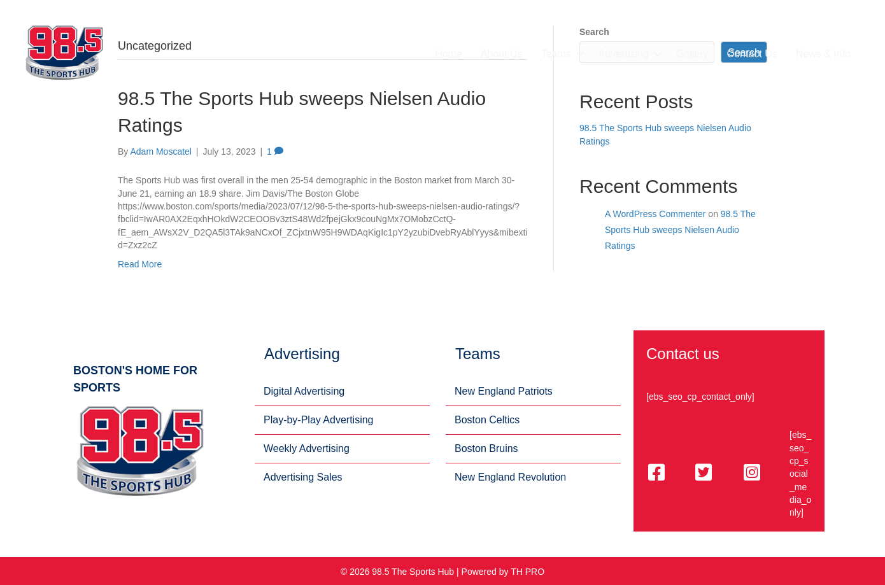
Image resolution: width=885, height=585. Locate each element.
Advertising (623, 53)
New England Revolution (510, 477)
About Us (502, 53)
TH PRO (527, 572)
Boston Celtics (487, 419)
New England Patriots (504, 391)
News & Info (823, 53)
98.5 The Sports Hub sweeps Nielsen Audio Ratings (680, 230)
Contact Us (752, 53)
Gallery (692, 53)
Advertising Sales (303, 477)
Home (448, 53)
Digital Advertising (304, 391)
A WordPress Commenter (655, 214)
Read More (140, 264)
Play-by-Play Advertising (319, 419)
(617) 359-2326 (831, 26)
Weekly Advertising (307, 448)
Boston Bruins (486, 448)
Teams (556, 53)
